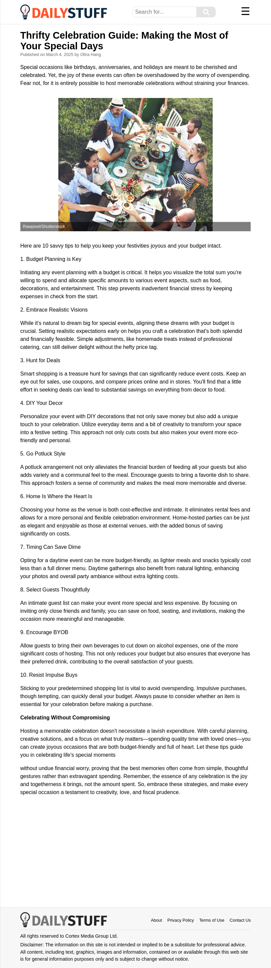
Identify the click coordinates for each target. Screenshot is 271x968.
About (156, 920)
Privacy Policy (180, 920)
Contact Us (240, 920)
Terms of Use (211, 920)
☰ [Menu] (245, 11)
